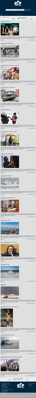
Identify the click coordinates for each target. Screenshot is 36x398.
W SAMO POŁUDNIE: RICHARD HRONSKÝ (7, 153)
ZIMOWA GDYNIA (3, 284)
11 (24, 18)
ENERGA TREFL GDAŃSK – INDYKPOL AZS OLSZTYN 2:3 (9, 306)
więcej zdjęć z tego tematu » (31, 39)
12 (25, 18)
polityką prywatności (22, 395)
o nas (16, 14)
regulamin (30, 384)
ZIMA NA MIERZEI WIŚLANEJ (5, 264)
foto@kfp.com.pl (5, 387)
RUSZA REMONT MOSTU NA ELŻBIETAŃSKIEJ (8, 87)
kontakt (20, 14)
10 (23, 18)
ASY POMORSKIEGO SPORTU (5, 21)
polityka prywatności (32, 383)
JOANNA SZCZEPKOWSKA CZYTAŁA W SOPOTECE (9, 242)
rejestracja (30, 385)
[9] (22, 18)
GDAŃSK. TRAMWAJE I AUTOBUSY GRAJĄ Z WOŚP (9, 131)
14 (27, 18)
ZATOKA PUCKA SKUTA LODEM (6, 220)
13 (26, 18)
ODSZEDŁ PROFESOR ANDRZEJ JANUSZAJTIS (8, 197)
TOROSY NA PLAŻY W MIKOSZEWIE (6, 175)
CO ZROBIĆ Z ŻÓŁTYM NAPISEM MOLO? (7, 43)
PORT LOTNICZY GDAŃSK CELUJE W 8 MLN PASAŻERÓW (10, 65)
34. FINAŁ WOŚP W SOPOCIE (5, 109)
